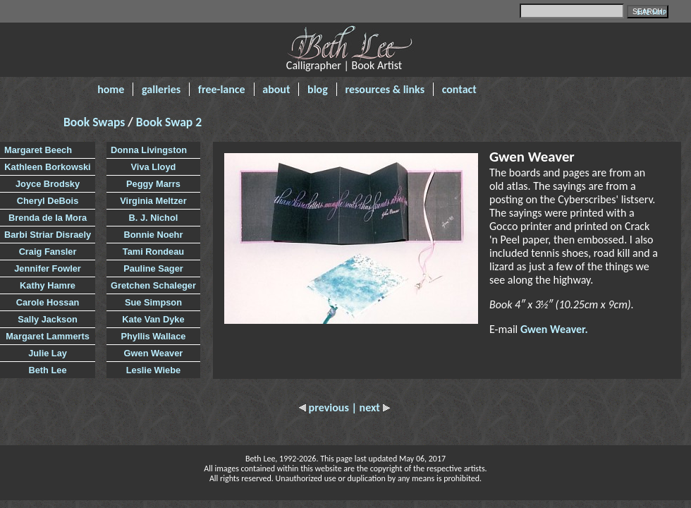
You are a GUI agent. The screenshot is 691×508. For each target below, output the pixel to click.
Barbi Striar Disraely (47, 234)
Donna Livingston (149, 150)
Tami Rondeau (153, 251)
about (276, 89)
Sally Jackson (48, 319)
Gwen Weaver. (554, 329)
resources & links (384, 89)
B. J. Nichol (153, 217)
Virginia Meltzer (153, 200)
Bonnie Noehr (153, 234)
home (110, 89)
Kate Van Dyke (153, 319)
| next (370, 407)
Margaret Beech (38, 150)
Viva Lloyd (153, 167)
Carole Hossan (48, 302)
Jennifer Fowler (47, 268)
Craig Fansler (48, 251)
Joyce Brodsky (48, 184)
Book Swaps (95, 122)
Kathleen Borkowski (47, 167)
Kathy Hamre (47, 285)
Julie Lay (47, 353)
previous (325, 407)
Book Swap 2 (169, 122)
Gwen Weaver (153, 353)
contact (459, 89)
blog (317, 89)
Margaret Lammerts (48, 336)
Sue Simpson (153, 302)
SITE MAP (652, 12)
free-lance (221, 89)
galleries (161, 89)
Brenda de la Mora (47, 217)
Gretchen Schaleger (153, 285)
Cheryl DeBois (47, 200)
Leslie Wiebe (153, 370)
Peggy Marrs (153, 184)
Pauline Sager (153, 268)
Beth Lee (48, 370)
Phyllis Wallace (153, 336)
